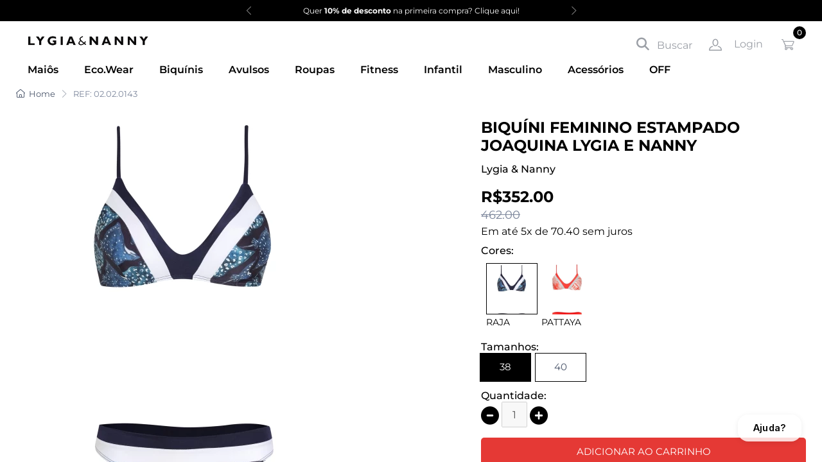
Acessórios (596, 70)
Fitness (379, 70)
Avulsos (249, 70)
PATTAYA (561, 322)
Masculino (515, 70)
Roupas (315, 70)
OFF (659, 70)
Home (35, 94)
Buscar (664, 44)
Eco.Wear (109, 70)
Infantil (443, 70)
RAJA (498, 322)
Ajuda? (769, 427)
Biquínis (181, 70)
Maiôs (43, 70)
